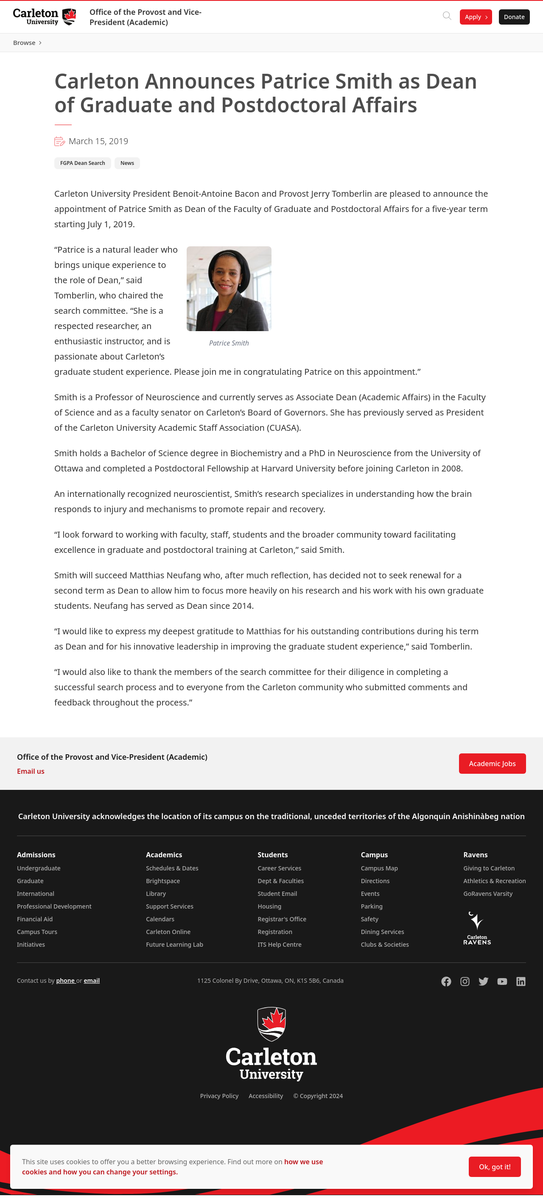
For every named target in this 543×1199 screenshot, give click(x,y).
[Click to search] (446, 17)
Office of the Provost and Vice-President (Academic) (146, 17)
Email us (31, 775)
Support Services (169, 910)
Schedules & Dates (172, 872)
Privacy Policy (219, 1100)
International (35, 897)
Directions (375, 885)
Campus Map (379, 872)
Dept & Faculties (281, 885)
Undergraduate (39, 872)
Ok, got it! (495, 1166)
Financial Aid (35, 923)
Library (156, 897)
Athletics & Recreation (495, 885)
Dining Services (382, 935)
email (92, 984)
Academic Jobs (492, 767)
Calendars (160, 923)
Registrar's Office (282, 923)
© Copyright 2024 (318, 1100)
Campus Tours (37, 935)
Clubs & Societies (385, 948)
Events (370, 897)
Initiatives (31, 948)
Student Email (277, 897)
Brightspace (163, 885)
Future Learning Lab (174, 948)
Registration (275, 935)
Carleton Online (168, 935)
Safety (370, 923)
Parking (372, 910)
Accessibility (266, 1100)
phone (66, 984)
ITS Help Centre (280, 948)
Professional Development (54, 910)
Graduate (30, 885)
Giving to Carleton (489, 872)
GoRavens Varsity (488, 897)
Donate (514, 17)
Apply (473, 17)
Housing (270, 910)
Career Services (280, 872)
